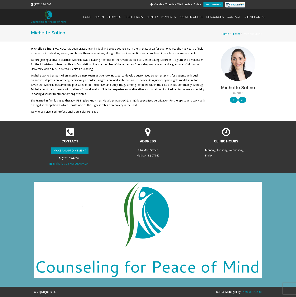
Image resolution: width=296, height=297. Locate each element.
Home (87, 14)
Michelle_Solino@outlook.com (70, 163)
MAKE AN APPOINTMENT (70, 150)
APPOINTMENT (213, 4)
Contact (233, 14)
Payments (168, 14)
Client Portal (253, 14)
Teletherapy (133, 14)
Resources (215, 14)
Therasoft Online (251, 292)
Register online (191, 14)
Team (236, 34)
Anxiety (152, 14)
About (99, 14)
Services (114, 14)
